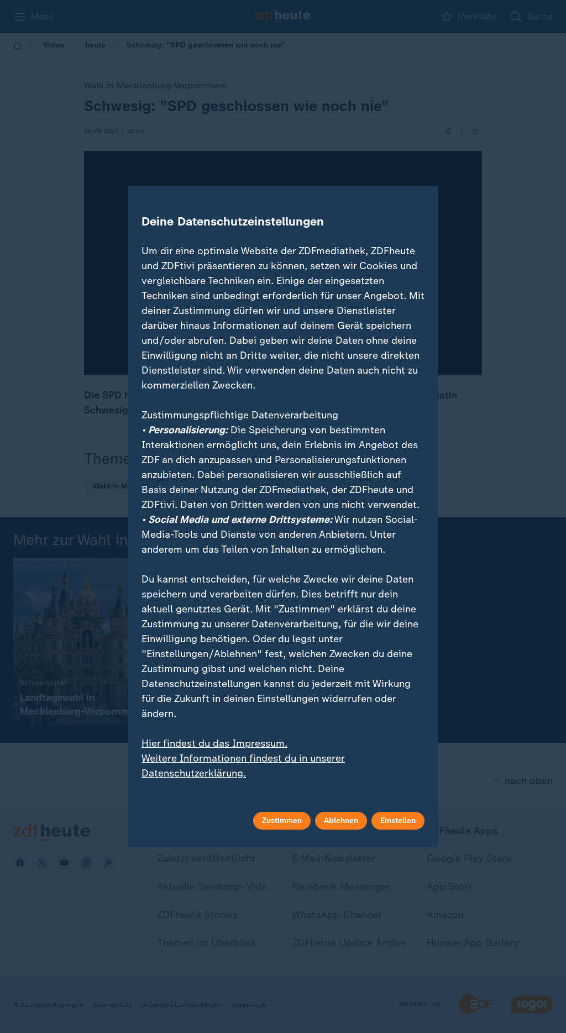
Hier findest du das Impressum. (214, 743)
